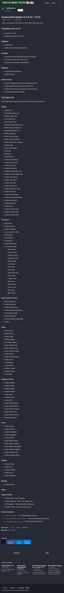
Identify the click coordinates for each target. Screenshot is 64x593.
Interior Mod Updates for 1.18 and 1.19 (39, 565)
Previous (17, 552)
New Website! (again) (55, 564)
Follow (20, 10)
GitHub (4, 587)
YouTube (12, 587)
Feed (28, 587)
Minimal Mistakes (25, 589)
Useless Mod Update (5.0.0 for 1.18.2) (20, 17)
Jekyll (19, 589)
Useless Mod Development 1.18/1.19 (21, 566)
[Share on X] (3, 541)
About (53, 3)
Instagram (20, 587)
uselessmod (25, 528)
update (18, 528)
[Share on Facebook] (10, 541)
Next (47, 552)
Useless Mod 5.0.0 (7, 564)
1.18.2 (12, 528)
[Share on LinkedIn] (19, 541)
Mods (47, 3)
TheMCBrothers (11, 8)
